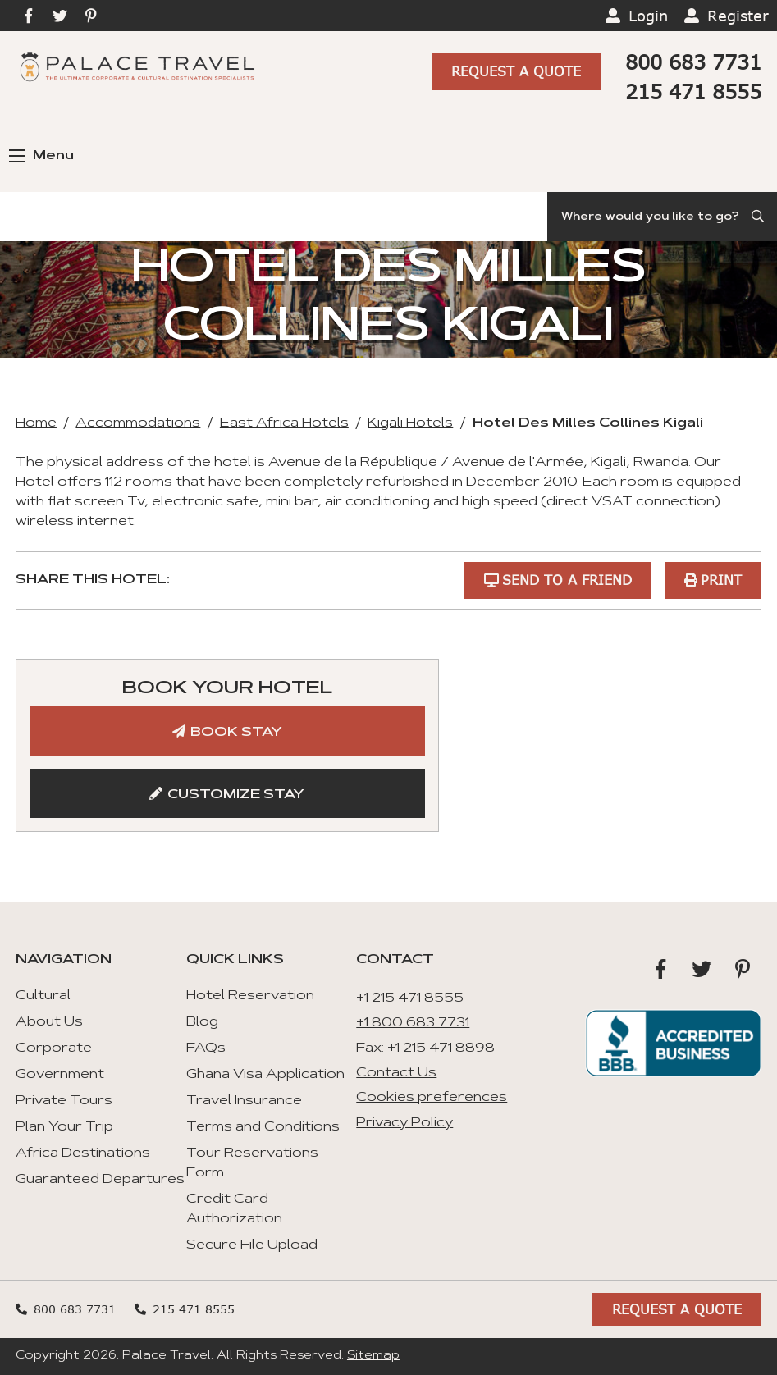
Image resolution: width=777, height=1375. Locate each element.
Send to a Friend (567, 579)
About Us (49, 1022)
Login (648, 16)
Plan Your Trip (64, 1127)
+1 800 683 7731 (412, 1023)
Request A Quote (516, 71)
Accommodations (137, 423)
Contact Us (396, 1073)
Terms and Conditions (263, 1127)
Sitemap (373, 1356)
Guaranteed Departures (100, 1179)
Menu (41, 155)
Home (36, 423)
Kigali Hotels (410, 423)
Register (738, 16)
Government (60, 1074)
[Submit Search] (759, 216)
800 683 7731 (693, 62)
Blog (202, 1022)
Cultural (43, 996)
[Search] (662, 216)
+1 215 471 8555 (410, 998)
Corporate (54, 1048)
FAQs (206, 1048)
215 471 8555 (693, 91)
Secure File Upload (252, 1245)
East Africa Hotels (284, 423)
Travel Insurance (244, 1101)
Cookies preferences (431, 1097)
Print (721, 579)
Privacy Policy (404, 1123)
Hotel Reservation (250, 996)
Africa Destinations (83, 1153)
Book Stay (236, 732)
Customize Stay (235, 795)
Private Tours (64, 1101)
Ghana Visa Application (265, 1074)
